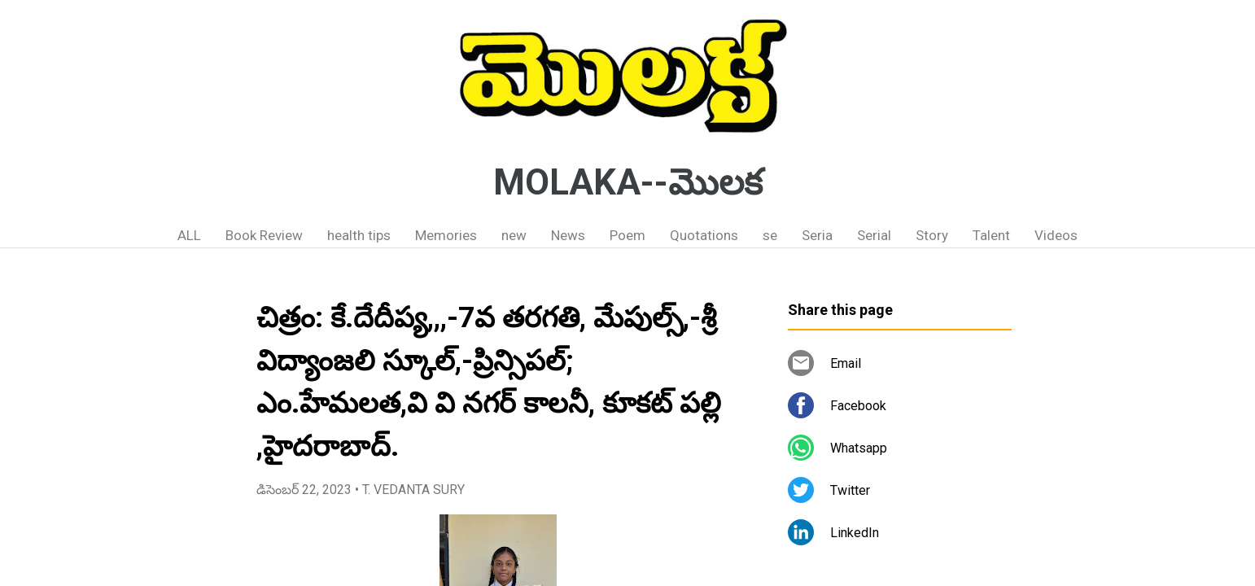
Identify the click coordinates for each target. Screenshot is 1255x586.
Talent (991, 235)
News (568, 235)
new (514, 235)
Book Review (264, 235)
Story (932, 235)
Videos (1056, 235)
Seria (817, 235)
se (770, 235)
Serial (874, 235)
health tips (359, 235)
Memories (446, 235)
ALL (189, 235)
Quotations (704, 235)
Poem (627, 235)
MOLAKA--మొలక (628, 182)
